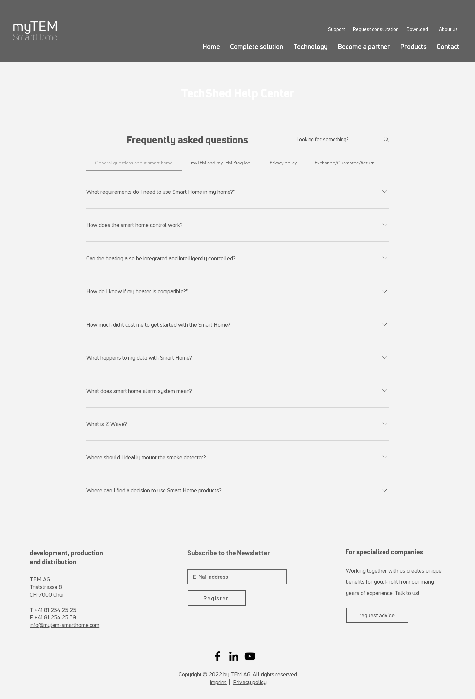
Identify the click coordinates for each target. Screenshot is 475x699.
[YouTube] (249, 656)
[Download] (417, 29)
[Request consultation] (375, 29)
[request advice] (377, 615)
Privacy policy (250, 682)
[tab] (134, 162)
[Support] (336, 29)
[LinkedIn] (233, 656)
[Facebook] (217, 656)
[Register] (217, 598)
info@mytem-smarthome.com (64, 625)
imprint (218, 682)
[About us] (448, 29)
